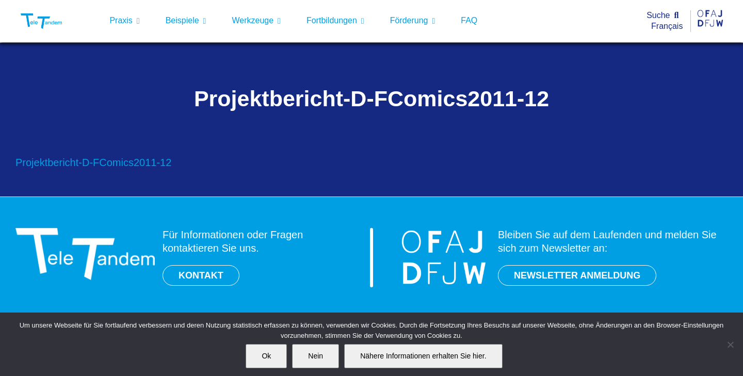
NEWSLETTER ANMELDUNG (577, 275)
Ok (266, 356)
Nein (315, 356)
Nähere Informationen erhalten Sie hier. (423, 356)
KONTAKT (201, 275)
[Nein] (730, 344)
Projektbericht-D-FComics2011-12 (93, 162)
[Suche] (665, 15)
